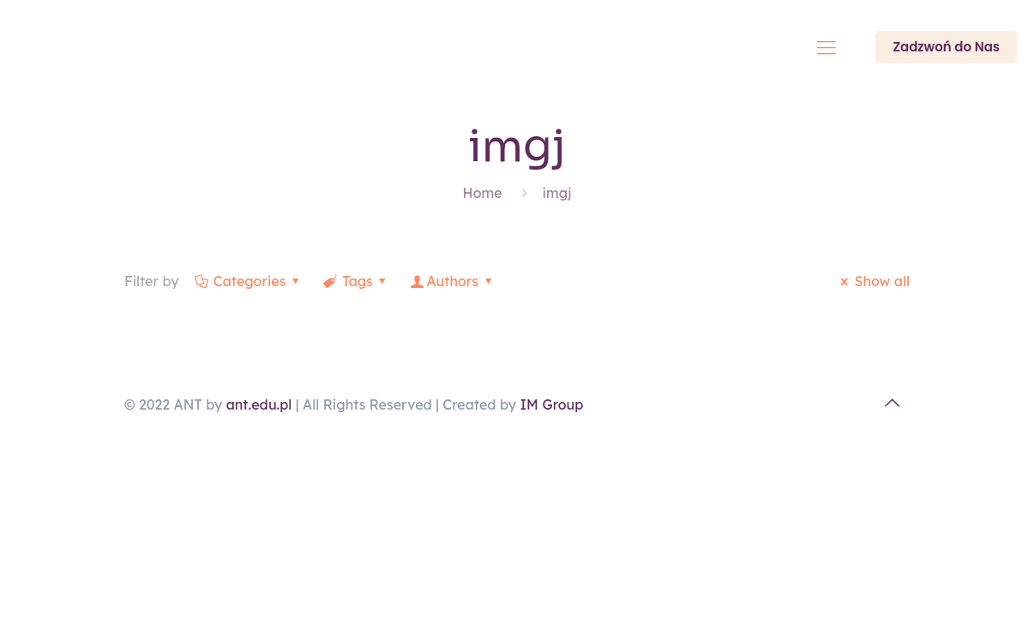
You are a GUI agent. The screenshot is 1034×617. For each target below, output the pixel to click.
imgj (557, 192)
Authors (452, 281)
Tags (356, 281)
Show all (872, 281)
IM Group (551, 404)
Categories (247, 281)
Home (482, 192)
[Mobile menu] (826, 47)
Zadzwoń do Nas (946, 47)
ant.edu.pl (259, 404)
